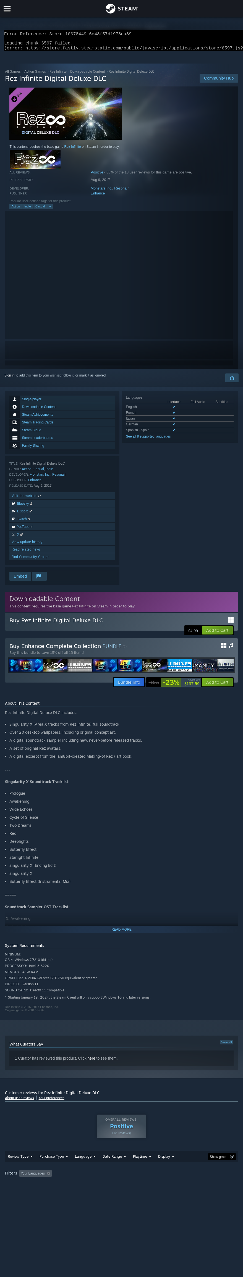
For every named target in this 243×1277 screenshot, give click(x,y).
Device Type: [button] (91, 1192)
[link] (174, 685)
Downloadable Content (87, 75)
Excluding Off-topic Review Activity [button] (88, 1184)
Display (164, 1167)
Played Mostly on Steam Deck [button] (171, 1184)
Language (83, 1167)
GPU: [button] (67, 1192)
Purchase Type (52, 1167)
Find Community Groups (30, 560)
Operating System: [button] (20, 1192)
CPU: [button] (48, 1192)
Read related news (26, 553)
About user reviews (19, 1101)
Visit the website (27, 499)
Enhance (98, 196)
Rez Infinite (58, 75)
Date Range (112, 1167)
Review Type (18, 1167)
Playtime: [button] (131, 1184)
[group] (121, 1188)
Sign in (9, 379)
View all (226, 1045)
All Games (13, 75)
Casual (40, 209)
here (91, 1061)
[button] (217, 633)
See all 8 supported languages (148, 440)
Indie (27, 209)
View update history (27, 545)
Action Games (35, 75)
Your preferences (51, 1101)
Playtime (140, 1167)
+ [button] (50, 209)
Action (15, 209)
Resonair (121, 191)
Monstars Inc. (101, 191)
